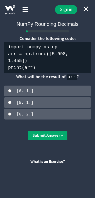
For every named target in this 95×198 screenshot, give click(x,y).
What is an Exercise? (47, 160)
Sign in (66, 9)
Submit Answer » (47, 135)
